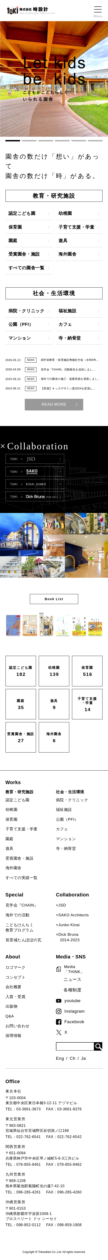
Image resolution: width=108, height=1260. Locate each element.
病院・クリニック (72, 800)
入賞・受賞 (16, 997)
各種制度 (72, 989)
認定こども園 (18, 800)
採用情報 (14, 1035)
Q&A (10, 1016)
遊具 (10, 848)
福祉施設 (64, 809)
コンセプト (16, 977)
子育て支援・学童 (22, 829)
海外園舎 (14, 868)
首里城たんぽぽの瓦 (24, 940)
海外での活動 (18, 915)
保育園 (12, 819)
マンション (66, 839)
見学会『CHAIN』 (22, 905)
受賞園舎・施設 (20, 858)
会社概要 (14, 987)
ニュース (72, 979)
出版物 (12, 1006)
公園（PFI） (67, 819)
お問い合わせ (18, 1026)
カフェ (62, 829)
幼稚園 (12, 809)
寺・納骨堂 (66, 848)
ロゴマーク (16, 967)
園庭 (10, 839)
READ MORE (54, 404)
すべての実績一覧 (22, 878)
